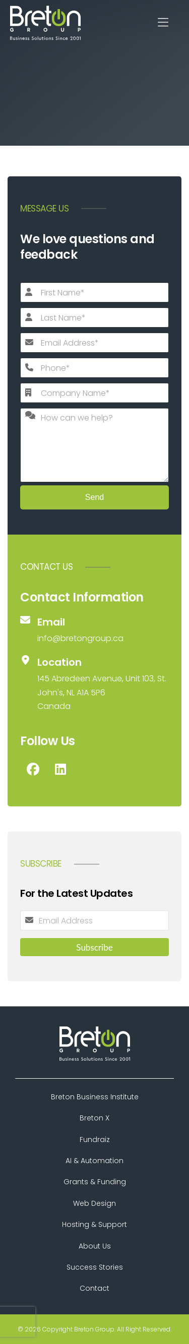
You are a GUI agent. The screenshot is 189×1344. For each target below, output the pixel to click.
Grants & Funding (95, 1182)
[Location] (94, 684)
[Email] (94, 630)
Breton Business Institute (95, 1097)
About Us (95, 1246)
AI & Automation (94, 1161)
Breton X (94, 1118)
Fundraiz (95, 1139)
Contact (94, 1288)
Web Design (94, 1203)
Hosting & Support (94, 1224)
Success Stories (95, 1267)
